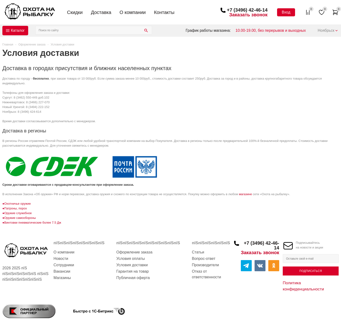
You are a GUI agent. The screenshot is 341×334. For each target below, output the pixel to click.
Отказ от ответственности (206, 274)
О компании (133, 12)
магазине (245, 194)
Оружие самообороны (20, 218)
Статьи (198, 252)
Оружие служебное (18, 213)
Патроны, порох (15, 208)
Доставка (101, 12)
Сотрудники (64, 265)
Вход (286, 12)
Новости (61, 259)
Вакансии (62, 271)
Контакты (164, 12)
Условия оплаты (130, 259)
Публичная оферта (133, 278)
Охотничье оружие (17, 203)
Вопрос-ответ (203, 259)
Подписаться (310, 271)
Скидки (75, 12)
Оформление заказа (134, 252)
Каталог (18, 30)
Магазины (62, 278)
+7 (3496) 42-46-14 (247, 10)
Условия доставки (132, 265)
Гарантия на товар (132, 271)
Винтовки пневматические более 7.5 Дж (32, 222)
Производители (205, 265)
